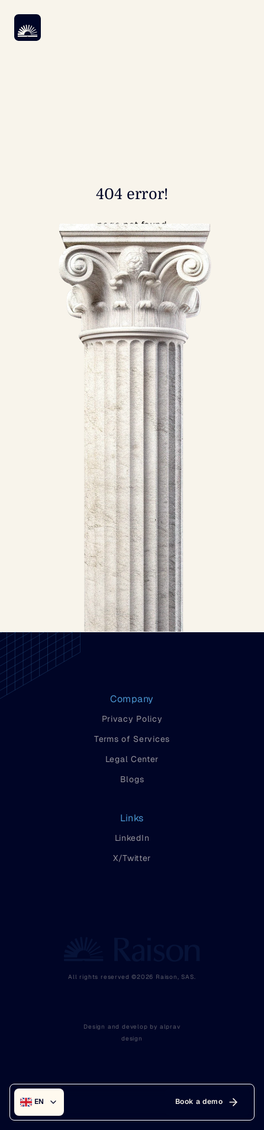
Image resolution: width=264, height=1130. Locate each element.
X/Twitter (132, 858)
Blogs (132, 779)
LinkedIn (132, 838)
